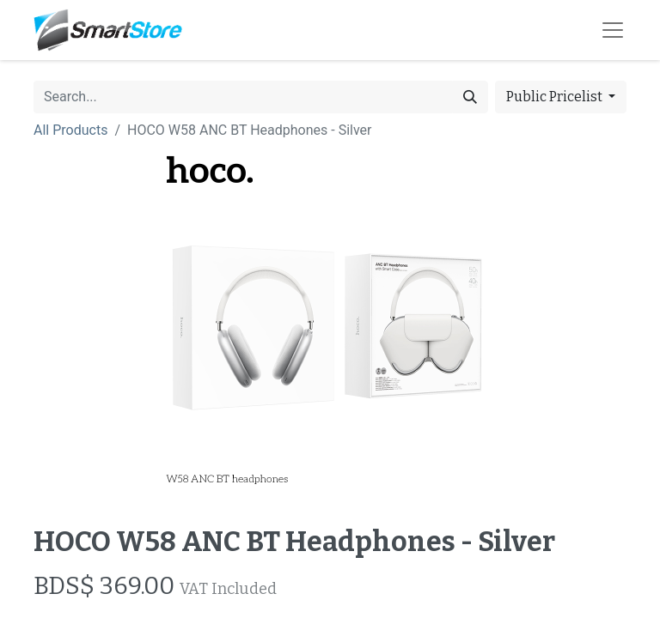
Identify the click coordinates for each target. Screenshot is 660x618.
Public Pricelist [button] (555, 96)
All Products (70, 130)
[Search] (470, 97)
